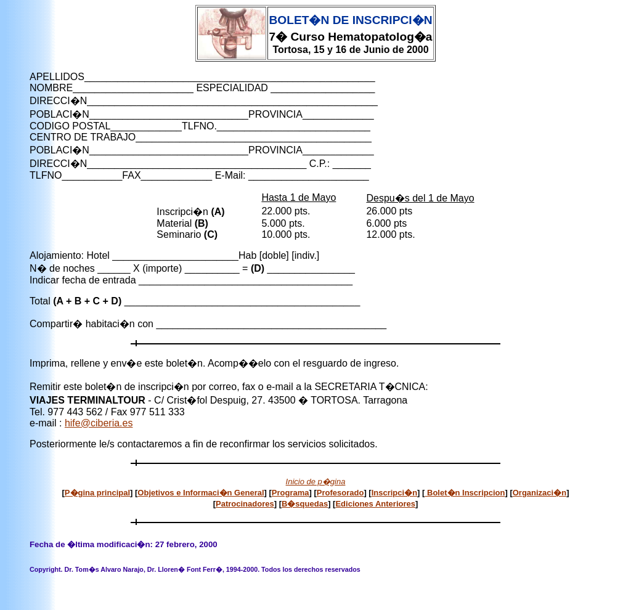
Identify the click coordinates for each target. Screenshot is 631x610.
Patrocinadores (245, 503)
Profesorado (340, 492)
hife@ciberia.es (99, 423)
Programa (290, 492)
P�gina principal (97, 492)
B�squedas (305, 503)
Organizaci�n (539, 492)
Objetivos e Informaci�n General (200, 492)
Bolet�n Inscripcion (465, 492)
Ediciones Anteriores (375, 503)
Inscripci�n (394, 492)
